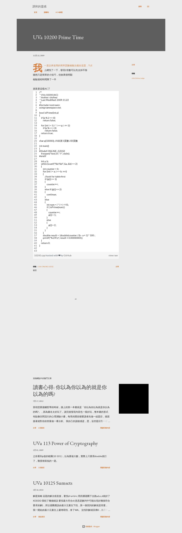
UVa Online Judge (138, 78)
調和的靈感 (39, 6)
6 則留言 (41, 428)
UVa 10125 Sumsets (52, 483)
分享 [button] (133, 65)
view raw (113, 255)
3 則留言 (41, 468)
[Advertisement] (72, 348)
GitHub (68, 255)
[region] (76, 171)
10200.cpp (40, 255)
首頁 (34, 12)
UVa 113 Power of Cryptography (65, 443)
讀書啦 (44, 12)
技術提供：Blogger (91, 526)
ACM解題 (57, 12)
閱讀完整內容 (105, 428)
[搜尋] (140, 6)
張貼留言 (41, 517)
